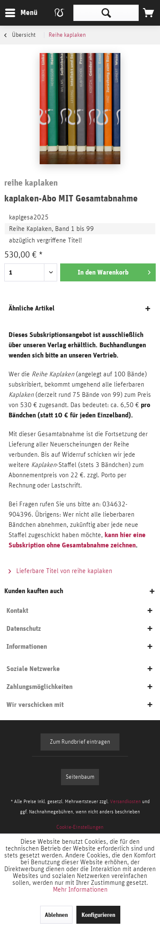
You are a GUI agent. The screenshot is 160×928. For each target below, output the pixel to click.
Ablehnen (56, 914)
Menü (15, 11)
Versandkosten (125, 801)
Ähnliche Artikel (32, 308)
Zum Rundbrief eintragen (80, 742)
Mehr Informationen (80, 889)
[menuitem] (21, 12)
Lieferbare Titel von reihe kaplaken (60, 570)
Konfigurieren (98, 914)
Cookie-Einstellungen (80, 827)
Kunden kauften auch (33, 591)
